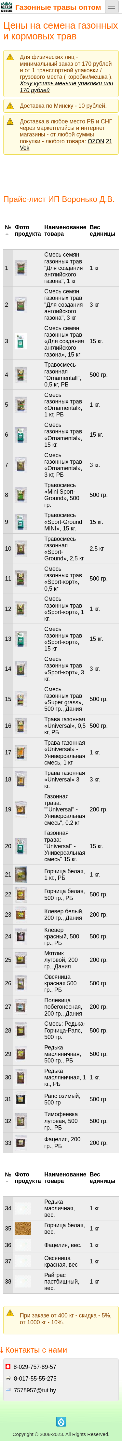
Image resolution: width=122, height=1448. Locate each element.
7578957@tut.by (35, 1390)
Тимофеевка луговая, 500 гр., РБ (61, 1121)
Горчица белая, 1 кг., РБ (64, 874)
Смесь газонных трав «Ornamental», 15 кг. (63, 435)
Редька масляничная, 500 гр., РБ (62, 1054)
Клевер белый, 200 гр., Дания (64, 914)
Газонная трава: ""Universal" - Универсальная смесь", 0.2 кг (64, 809)
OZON (96, 141)
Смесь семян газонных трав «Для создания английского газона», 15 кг (64, 341)
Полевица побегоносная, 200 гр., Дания (63, 1007)
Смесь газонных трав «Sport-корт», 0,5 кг (63, 579)
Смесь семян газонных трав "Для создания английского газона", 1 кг (63, 267)
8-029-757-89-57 (35, 1367)
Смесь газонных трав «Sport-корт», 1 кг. (64, 609)
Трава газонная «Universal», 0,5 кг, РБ (65, 726)
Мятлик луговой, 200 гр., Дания (61, 960)
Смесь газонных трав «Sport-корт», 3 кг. (64, 669)
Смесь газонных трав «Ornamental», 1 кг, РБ (63, 405)
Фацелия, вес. (62, 1245)
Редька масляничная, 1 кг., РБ (65, 1077)
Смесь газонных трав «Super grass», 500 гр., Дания (63, 699)
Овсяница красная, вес (61, 1261)
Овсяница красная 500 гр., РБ (60, 983)
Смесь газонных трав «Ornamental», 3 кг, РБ (63, 465)
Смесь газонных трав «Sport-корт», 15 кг (63, 639)
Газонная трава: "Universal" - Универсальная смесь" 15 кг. (64, 846)
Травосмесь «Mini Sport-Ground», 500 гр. (61, 495)
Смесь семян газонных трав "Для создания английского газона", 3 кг (63, 304)
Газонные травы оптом (50, 6)
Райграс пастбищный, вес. (61, 1281)
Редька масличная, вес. (59, 1208)
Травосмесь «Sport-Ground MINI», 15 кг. (63, 521)
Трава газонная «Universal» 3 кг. (64, 779)
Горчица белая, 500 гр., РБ (64, 894)
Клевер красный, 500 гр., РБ (61, 936)
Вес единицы (102, 230)
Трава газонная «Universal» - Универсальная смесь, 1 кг (64, 752)
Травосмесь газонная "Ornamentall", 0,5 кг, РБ (62, 374)
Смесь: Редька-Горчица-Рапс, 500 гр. (64, 1030)
